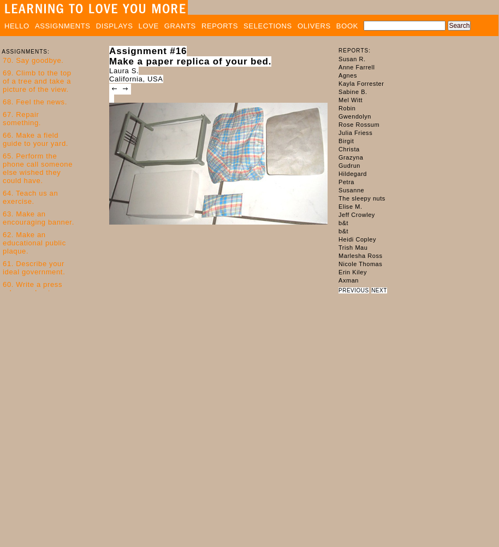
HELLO (16, 26)
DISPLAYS (114, 26)
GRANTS (180, 26)
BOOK (347, 26)
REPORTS (219, 26)
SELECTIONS (267, 26)
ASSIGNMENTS (63, 26)
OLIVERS (314, 26)
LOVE (149, 26)
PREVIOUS (353, 290)
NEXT (379, 290)
